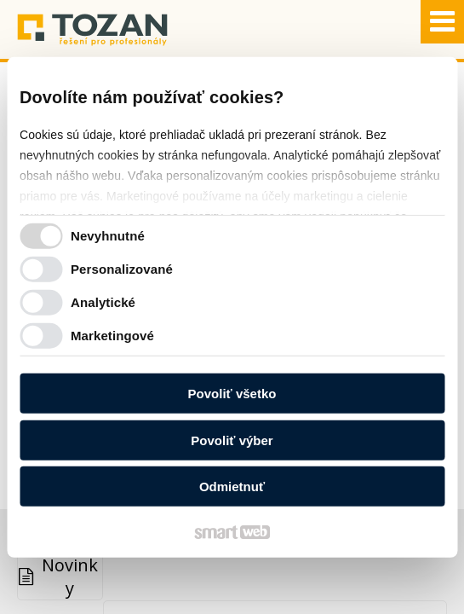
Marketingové (112, 334)
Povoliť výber (231, 439)
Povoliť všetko (232, 393)
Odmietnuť (232, 486)
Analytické (103, 301)
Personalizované (122, 268)
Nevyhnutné (108, 235)
